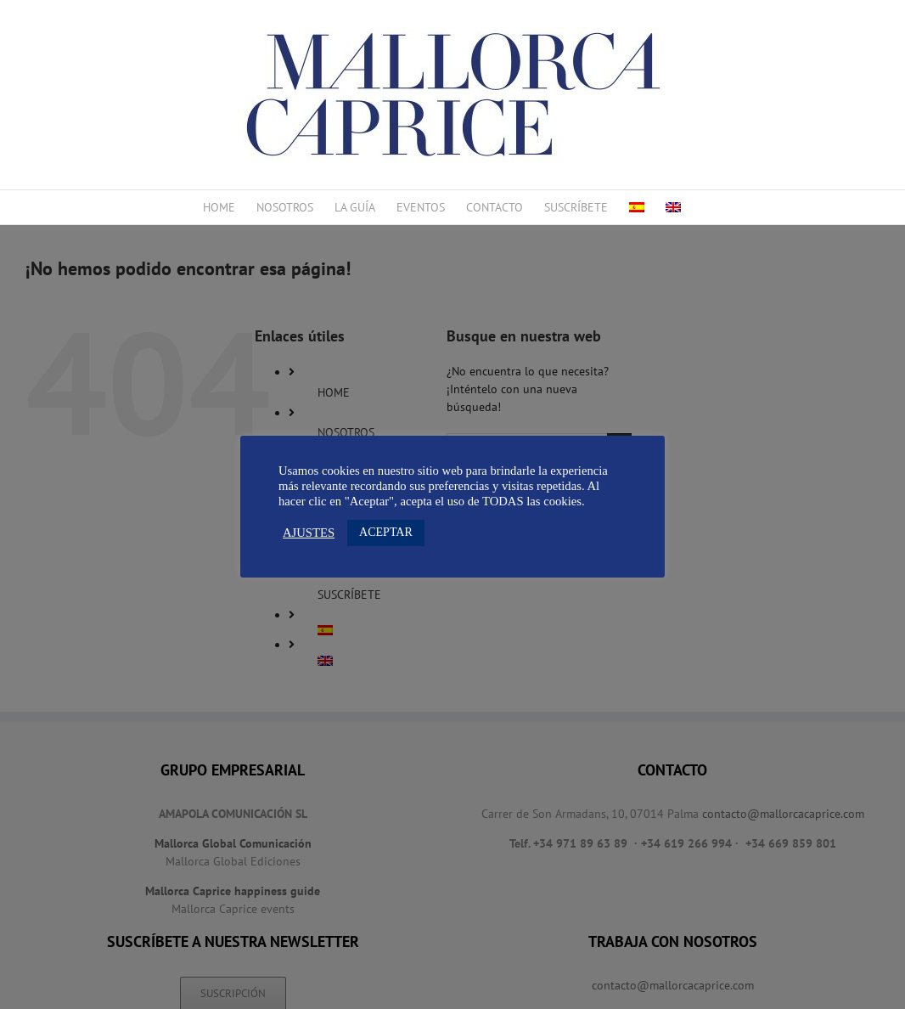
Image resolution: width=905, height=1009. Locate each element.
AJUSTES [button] (308, 532)
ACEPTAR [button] (386, 532)
